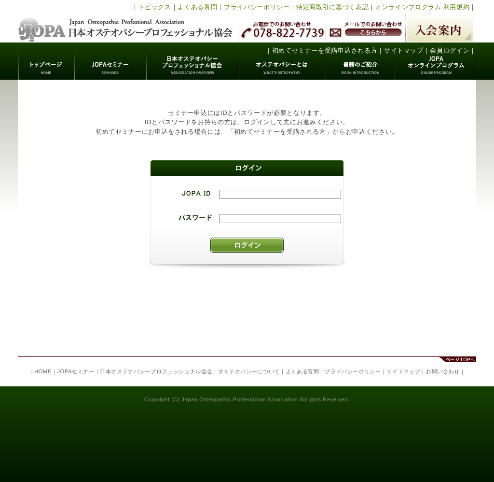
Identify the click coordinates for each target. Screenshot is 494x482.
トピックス (154, 7)
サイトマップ (404, 50)
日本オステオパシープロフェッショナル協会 (125, 21)
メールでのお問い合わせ (365, 28)
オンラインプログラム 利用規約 (422, 7)
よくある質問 (197, 7)
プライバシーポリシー (257, 7)
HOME (43, 371)
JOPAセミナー (111, 61)
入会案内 (440, 28)
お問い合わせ (443, 371)
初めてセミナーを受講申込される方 (324, 50)
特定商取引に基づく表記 (332, 7)
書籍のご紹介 (360, 61)
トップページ (46, 61)
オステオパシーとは (282, 61)
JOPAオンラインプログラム (435, 61)
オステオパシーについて (249, 371)
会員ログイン (449, 50)
